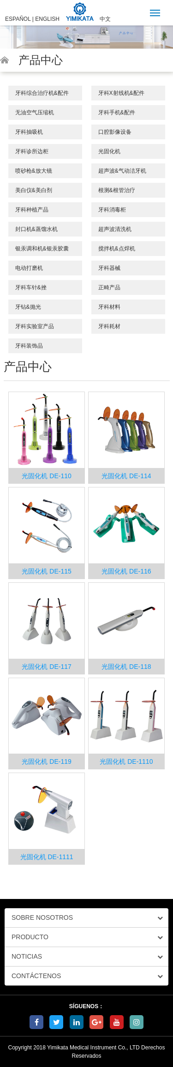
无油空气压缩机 (34, 112)
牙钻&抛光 (28, 307)
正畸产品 (109, 287)
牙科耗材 (109, 326)
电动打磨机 (29, 268)
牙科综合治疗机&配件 (42, 93)
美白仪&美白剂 (33, 190)
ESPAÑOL (17, 19)
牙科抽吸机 (29, 132)
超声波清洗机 (114, 229)
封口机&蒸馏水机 (36, 229)
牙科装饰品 (29, 346)
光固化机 (109, 151)
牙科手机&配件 (116, 112)
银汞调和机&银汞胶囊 (42, 248)
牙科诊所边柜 (31, 151)
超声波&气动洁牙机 (122, 171)
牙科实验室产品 (34, 326)
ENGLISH (47, 19)
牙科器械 (109, 268)
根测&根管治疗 (116, 190)
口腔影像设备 (114, 132)
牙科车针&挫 (31, 287)
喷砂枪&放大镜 (33, 171)
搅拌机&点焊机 (116, 248)
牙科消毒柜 (112, 209)
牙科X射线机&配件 (121, 93)
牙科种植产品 (31, 209)
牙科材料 (109, 307)
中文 (105, 19)
